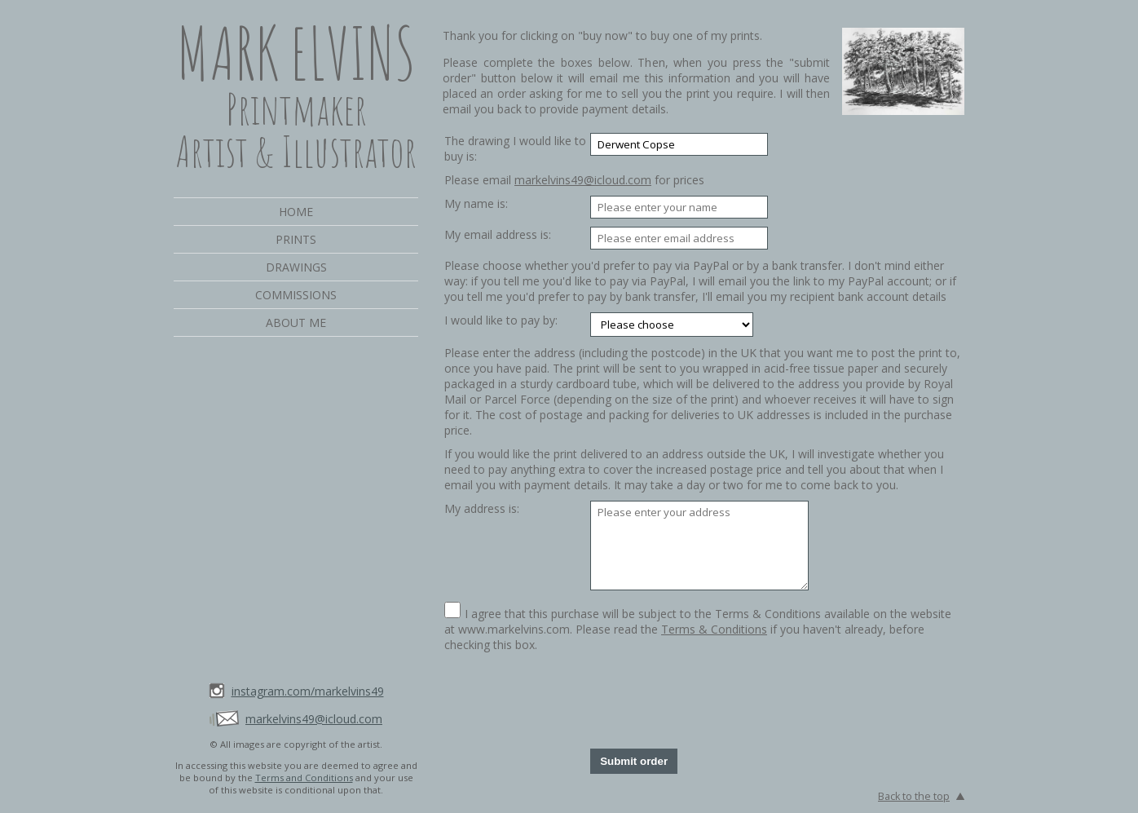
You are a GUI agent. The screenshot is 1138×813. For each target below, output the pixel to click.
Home (296, 211)
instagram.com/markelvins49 (308, 691)
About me (296, 322)
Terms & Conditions (714, 629)
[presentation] (714, 700)
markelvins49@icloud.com (313, 719)
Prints (296, 239)
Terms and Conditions (304, 777)
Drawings (296, 267)
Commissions (296, 295)
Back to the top (914, 796)
